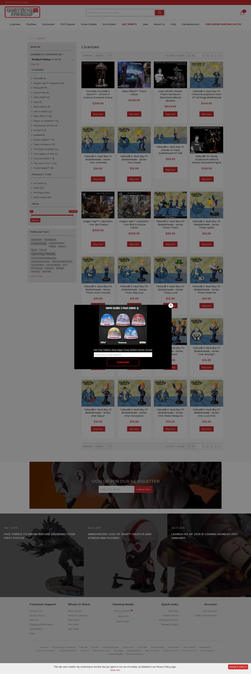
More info (115, 670)
